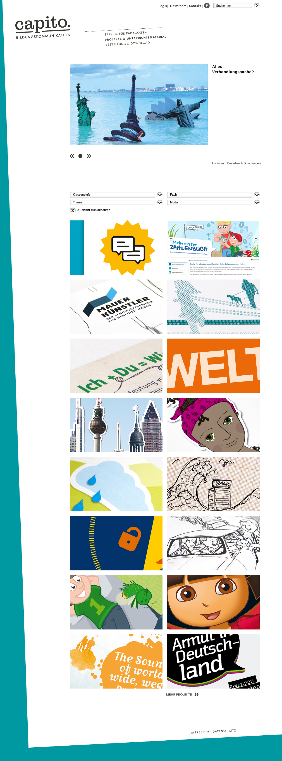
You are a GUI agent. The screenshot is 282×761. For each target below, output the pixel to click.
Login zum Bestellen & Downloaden (236, 163)
